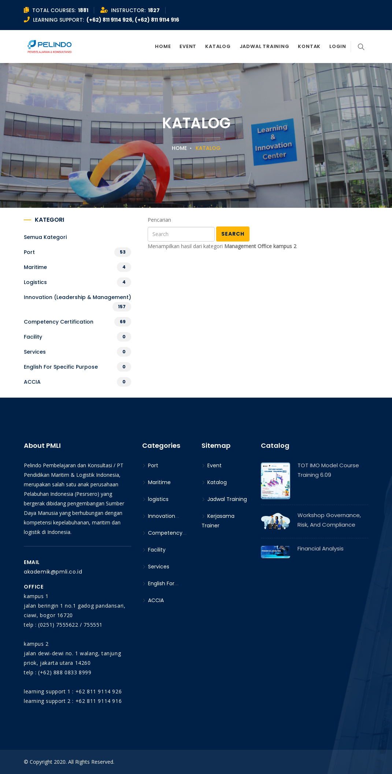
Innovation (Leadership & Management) (77, 297)
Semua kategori (45, 237)
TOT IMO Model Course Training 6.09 (328, 470)
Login (337, 46)
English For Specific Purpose (61, 367)
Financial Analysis (320, 548)
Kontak (309, 46)
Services (35, 351)
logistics (35, 282)
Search (232, 233)
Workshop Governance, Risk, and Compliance (329, 519)
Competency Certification (58, 321)
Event (188, 46)
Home (163, 46)
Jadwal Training (264, 46)
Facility (33, 336)
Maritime (35, 267)
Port (29, 252)
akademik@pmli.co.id (53, 571)
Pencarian (159, 219)
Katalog (217, 46)
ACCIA (32, 382)
